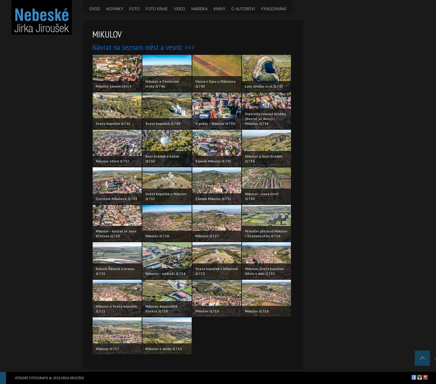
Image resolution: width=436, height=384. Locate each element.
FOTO (134, 9)
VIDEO (179, 9)
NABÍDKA (199, 9)
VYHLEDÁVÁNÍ (273, 9)
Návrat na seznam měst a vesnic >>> (143, 47)
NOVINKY (114, 9)
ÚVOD (94, 9)
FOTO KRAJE (157, 9)
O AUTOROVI (243, 9)
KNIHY (219, 9)
